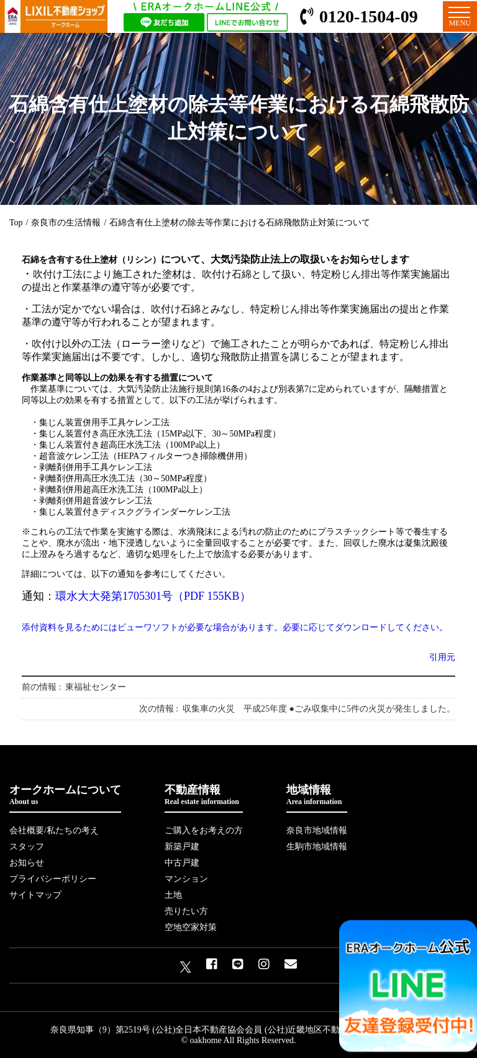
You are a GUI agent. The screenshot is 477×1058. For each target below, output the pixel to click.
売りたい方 (186, 911)
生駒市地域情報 (316, 846)
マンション (186, 879)
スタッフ (26, 846)
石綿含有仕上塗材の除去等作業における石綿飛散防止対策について (239, 222)
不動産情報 (204, 795)
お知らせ (26, 862)
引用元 (442, 657)
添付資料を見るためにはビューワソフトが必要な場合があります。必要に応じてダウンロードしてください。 (235, 627)
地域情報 (316, 795)
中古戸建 (182, 862)
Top (16, 222)
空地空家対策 (191, 927)
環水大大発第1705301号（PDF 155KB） (153, 596)
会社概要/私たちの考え (54, 830)
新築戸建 (182, 846)
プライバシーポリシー (52, 879)
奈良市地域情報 (316, 830)
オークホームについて (65, 795)
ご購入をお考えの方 (204, 830)
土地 (173, 895)
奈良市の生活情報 (66, 222)
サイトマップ (35, 895)
